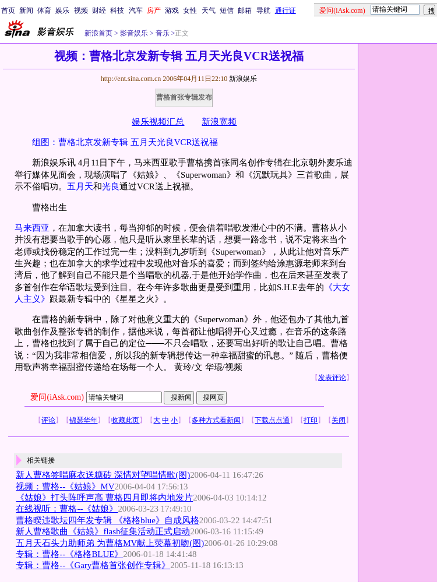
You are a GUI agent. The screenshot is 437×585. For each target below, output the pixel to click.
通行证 (285, 10)
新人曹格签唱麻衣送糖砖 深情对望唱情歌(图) (103, 475)
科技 (117, 10)
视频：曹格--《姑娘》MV (65, 486)
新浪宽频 (219, 121)
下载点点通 (272, 420)
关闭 (339, 420)
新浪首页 (98, 33)
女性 (190, 10)
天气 (209, 10)
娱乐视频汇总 (158, 121)
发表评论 (332, 377)
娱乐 (62, 10)
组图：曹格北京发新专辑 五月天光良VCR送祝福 (125, 142)
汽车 (136, 10)
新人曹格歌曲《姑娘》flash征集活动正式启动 (103, 531)
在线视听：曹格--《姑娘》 (67, 508)
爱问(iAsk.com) (56, 397)
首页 (8, 10)
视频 (81, 10)
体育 (44, 10)
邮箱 (245, 10)
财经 (99, 10)
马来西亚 (32, 227)
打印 (311, 420)
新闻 (26, 10)
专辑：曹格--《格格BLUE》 (69, 554)
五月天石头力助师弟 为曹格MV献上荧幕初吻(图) (110, 543)
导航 (263, 10)
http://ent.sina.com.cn (132, 79)
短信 (227, 10)
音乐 (162, 33)
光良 (110, 186)
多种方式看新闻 (216, 420)
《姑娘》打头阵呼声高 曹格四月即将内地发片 (104, 497)
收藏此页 (125, 420)
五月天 (80, 186)
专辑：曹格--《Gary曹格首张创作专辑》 (93, 565)
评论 (48, 420)
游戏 (172, 10)
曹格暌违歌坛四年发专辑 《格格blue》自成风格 (107, 520)
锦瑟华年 (83, 420)
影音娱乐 (134, 33)
